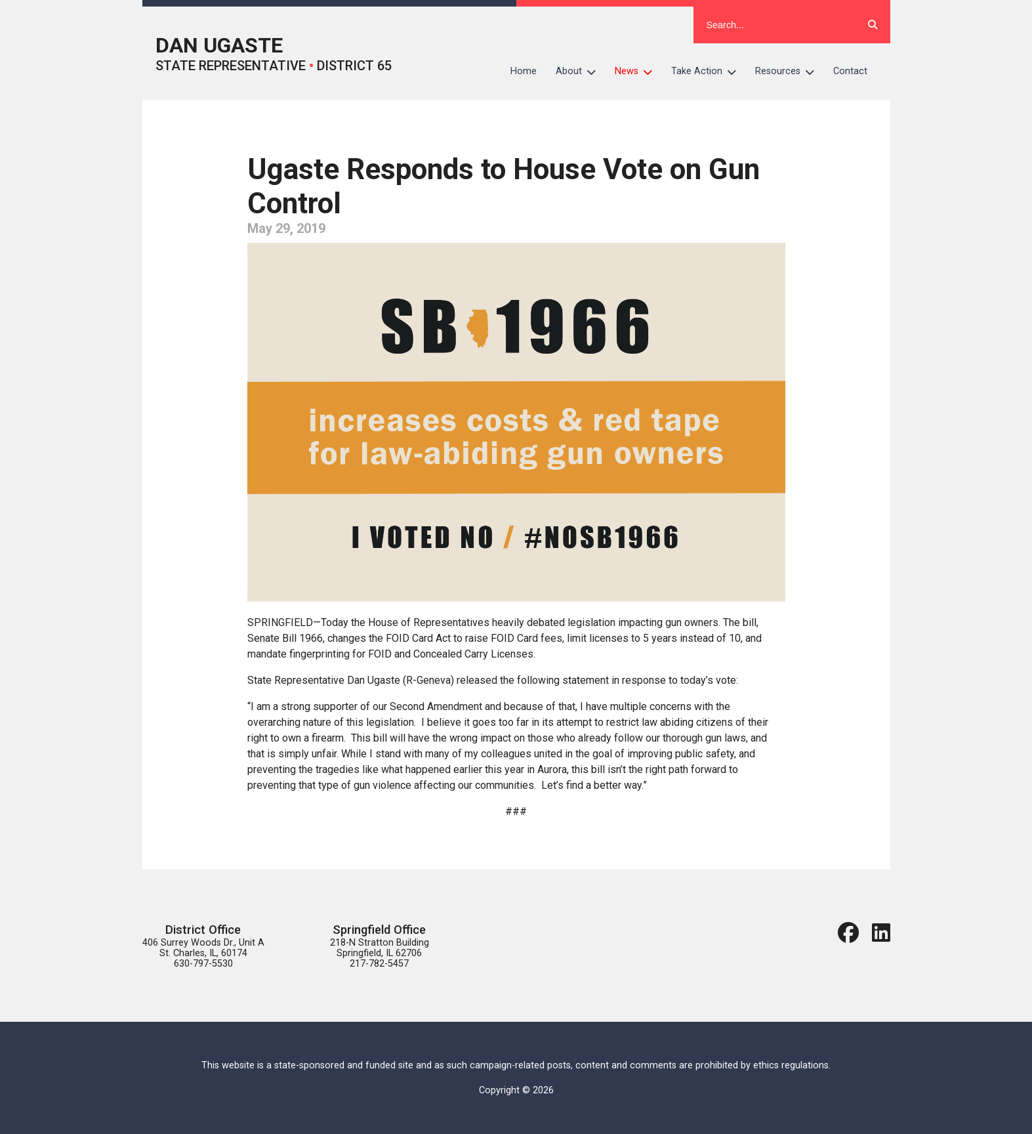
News (638, 71)
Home (523, 71)
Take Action (708, 71)
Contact (850, 71)
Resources (789, 71)
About (581, 71)
